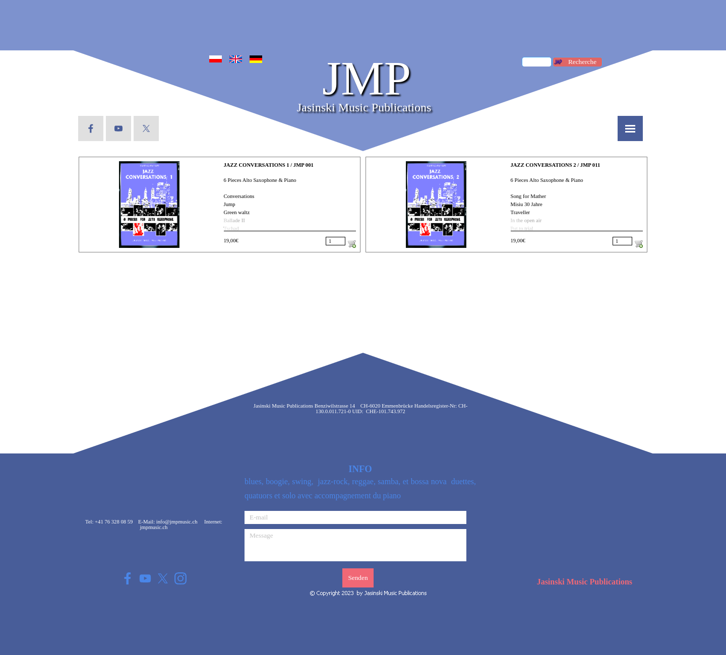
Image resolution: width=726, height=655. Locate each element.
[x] (146, 128)
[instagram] (180, 578)
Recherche (582, 62)
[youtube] (118, 128)
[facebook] (90, 128)
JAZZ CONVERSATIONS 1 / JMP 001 (269, 165)
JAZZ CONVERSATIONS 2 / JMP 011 (555, 165)
